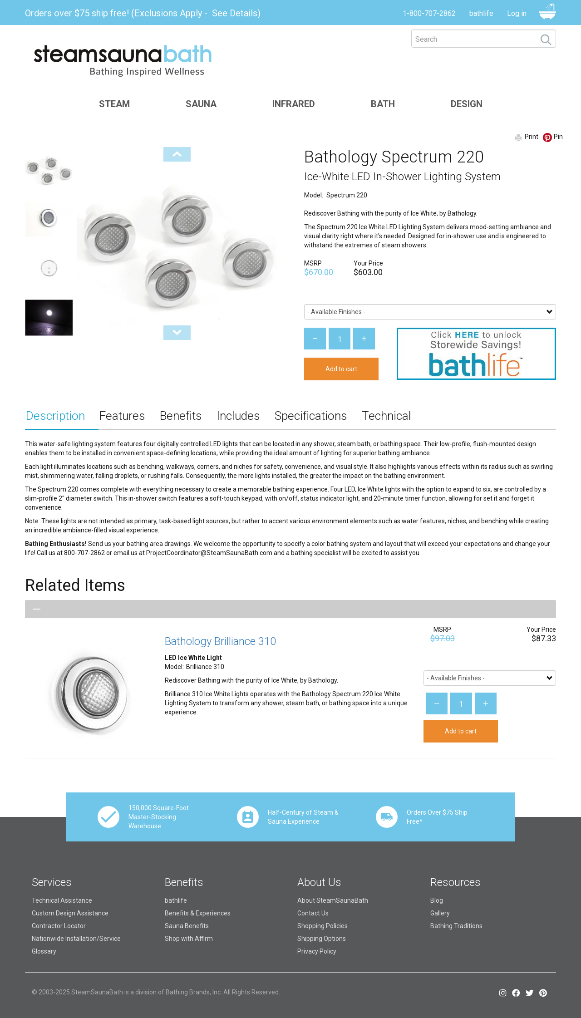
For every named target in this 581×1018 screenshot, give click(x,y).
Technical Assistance (62, 900)
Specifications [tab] (311, 416)
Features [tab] (122, 416)
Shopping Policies (322, 925)
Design (467, 103)
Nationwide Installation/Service (76, 938)
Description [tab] (55, 416)
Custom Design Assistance (70, 913)
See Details (234, 13)
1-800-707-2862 (429, 13)
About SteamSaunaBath (332, 900)
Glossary (44, 951)
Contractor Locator (59, 925)
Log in (517, 13)
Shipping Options (321, 938)
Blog (436, 900)
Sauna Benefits (187, 925)
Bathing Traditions (456, 925)
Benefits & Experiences (198, 913)
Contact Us (313, 913)
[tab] (290, 609)
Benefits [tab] (181, 416)
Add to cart (341, 369)
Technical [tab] (386, 416)
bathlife (481, 13)
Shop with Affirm (189, 938)
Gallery (440, 913)
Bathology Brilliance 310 (220, 641)
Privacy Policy (316, 951)
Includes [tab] (238, 416)
